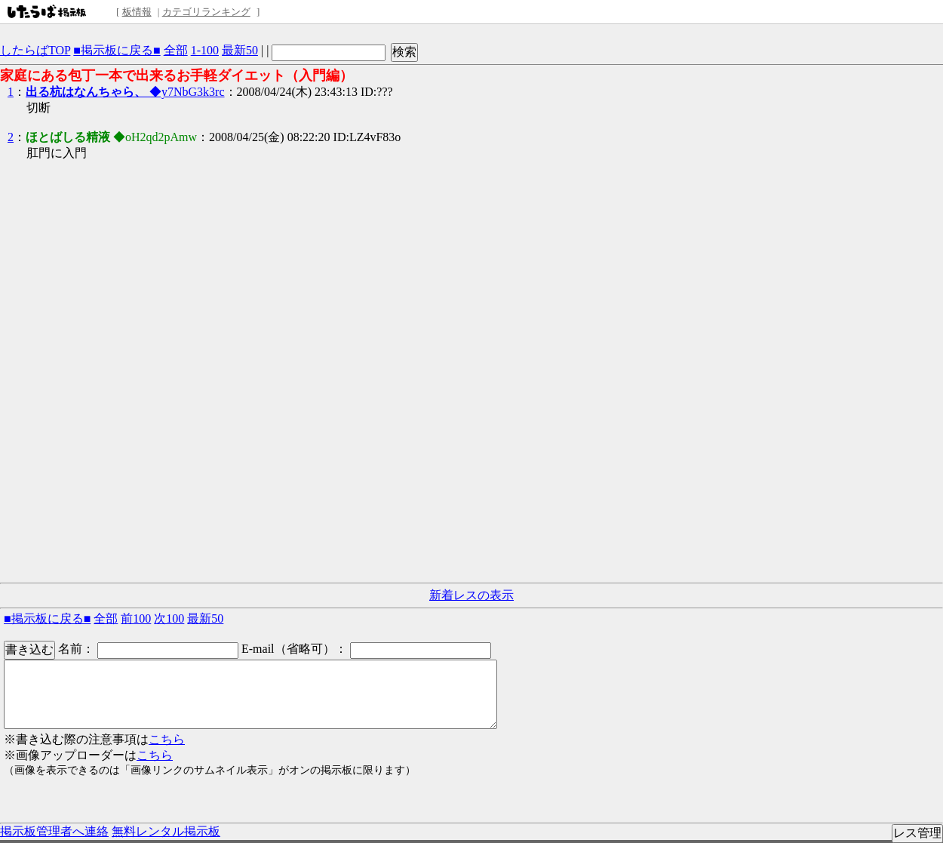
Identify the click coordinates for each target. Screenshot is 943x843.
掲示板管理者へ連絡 (54, 831)
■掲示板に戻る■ (116, 50)
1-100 (205, 50)
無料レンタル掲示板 (166, 831)
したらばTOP (35, 50)
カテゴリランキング (206, 11)
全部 (176, 50)
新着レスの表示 (471, 595)
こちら (167, 739)
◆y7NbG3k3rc (125, 91)
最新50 (240, 50)
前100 (136, 618)
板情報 (137, 11)
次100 (169, 618)
